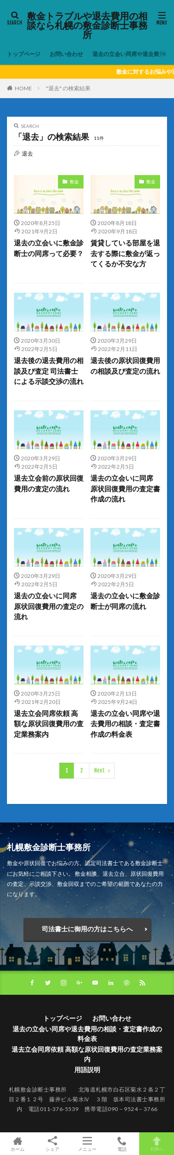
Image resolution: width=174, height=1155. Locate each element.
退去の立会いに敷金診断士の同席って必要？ (49, 248)
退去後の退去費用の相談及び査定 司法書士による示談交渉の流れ (49, 370)
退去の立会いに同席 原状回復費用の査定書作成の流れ (125, 488)
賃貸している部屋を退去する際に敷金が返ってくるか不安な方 (125, 253)
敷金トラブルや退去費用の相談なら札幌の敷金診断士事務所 (87, 25)
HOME (23, 88)
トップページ (23, 53)
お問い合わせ (66, 53)
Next (99, 770)
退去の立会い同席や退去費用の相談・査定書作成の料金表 (125, 723)
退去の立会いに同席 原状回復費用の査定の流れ (49, 606)
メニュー (87, 1143)
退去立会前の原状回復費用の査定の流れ (49, 483)
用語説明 (87, 1069)
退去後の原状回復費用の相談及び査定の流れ (125, 365)
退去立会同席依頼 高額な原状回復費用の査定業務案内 (49, 723)
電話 (121, 1143)
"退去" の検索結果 (68, 88)
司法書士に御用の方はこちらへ (87, 929)
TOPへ (156, 1143)
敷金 (74, 181)
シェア (52, 1144)
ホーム (17, 1143)
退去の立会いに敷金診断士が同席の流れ (125, 600)
